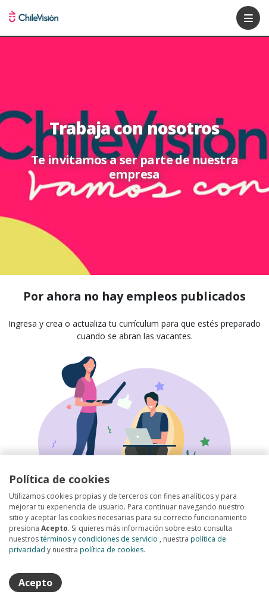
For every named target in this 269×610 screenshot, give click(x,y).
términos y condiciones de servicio (99, 539)
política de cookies (111, 550)
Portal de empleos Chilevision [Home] (33, 18)
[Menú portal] (248, 18)
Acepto (35, 582)
